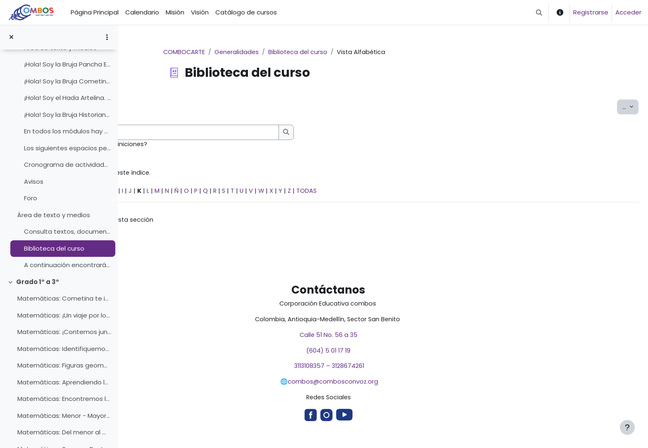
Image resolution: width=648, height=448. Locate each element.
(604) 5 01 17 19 (386, 353)
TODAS (426, 192)
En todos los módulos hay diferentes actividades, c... (67, 131)
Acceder (628, 12)
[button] (539, 12)
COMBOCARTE (242, 52)
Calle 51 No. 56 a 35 (386, 338)
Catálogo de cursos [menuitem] (246, 12)
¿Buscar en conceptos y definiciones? (207, 144)
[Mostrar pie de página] (627, 427)
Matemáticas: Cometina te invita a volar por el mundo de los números (64, 298)
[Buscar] (265, 132)
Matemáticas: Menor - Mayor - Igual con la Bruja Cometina (64, 415)
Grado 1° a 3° (37, 281)
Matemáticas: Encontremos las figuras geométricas (64, 398)
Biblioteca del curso (54, 248)
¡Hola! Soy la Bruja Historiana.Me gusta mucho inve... (67, 114)
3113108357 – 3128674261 (386, 369)
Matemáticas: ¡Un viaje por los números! (64, 315)
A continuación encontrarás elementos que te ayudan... (67, 265)
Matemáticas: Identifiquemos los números (64, 348)
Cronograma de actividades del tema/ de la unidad (67, 164)
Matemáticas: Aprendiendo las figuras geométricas (64, 382)
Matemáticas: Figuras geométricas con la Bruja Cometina (64, 365)
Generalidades (296, 52)
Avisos (33, 181)
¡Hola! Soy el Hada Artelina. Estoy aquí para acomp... (67, 97)
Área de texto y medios (53, 215)
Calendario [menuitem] (142, 12)
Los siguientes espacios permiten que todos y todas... (67, 148)
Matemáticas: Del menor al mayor (64, 432)
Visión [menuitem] (200, 12)
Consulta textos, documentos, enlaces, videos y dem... (67, 231)
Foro (30, 198)
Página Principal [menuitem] (95, 12)
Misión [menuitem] (175, 12)
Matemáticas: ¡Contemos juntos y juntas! (64, 331)
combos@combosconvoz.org (391, 385)
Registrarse (590, 12)
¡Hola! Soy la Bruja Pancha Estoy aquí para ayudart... (67, 64)
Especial (146, 192)
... (630, 106)
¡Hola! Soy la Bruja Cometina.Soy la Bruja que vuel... (67, 81)
